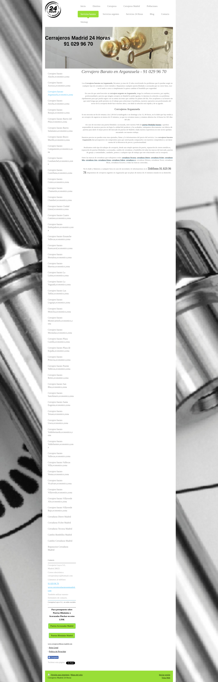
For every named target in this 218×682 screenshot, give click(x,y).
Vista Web (166, 678)
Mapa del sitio (77, 675)
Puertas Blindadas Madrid (62, 635)
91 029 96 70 (53, 583)
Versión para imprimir (59, 675)
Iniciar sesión (164, 675)
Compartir (53, 657)
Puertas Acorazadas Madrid (61, 626)
